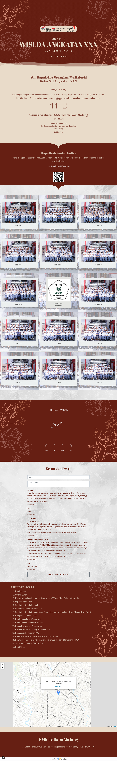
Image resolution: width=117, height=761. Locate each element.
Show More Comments (58, 574)
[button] (58, 693)
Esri (115, 726)
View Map (58, 686)
